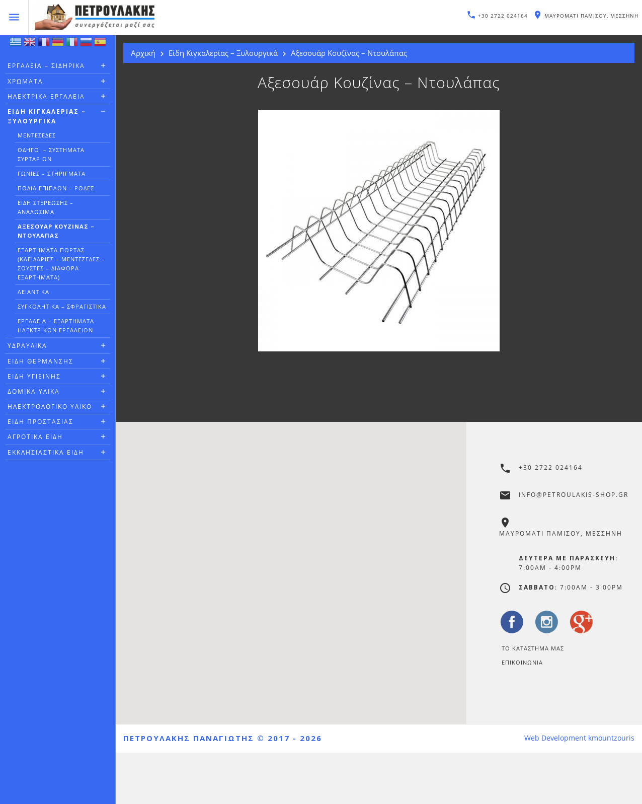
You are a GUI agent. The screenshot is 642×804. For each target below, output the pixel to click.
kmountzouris (611, 738)
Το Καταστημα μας (533, 648)
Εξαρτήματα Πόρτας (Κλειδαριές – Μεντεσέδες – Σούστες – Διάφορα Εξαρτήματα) (61, 263)
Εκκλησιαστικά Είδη (46, 452)
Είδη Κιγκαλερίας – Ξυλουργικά (47, 116)
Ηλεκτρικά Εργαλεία (46, 96)
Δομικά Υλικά (34, 391)
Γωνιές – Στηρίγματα (52, 173)
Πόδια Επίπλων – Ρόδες (56, 188)
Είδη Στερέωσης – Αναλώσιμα (45, 207)
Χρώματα (25, 81)
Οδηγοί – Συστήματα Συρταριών (51, 154)
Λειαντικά (33, 292)
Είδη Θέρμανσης (40, 361)
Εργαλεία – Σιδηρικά (46, 65)
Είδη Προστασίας (40, 421)
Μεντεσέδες (37, 135)
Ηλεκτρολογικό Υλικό (50, 406)
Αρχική (143, 53)
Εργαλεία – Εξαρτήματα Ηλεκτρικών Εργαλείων (56, 325)
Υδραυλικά (27, 345)
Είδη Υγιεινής (34, 376)
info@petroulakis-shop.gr (573, 494)
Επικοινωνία (522, 662)
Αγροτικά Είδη (35, 436)
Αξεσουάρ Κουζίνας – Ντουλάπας (56, 231)
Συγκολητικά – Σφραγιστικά (62, 306)
